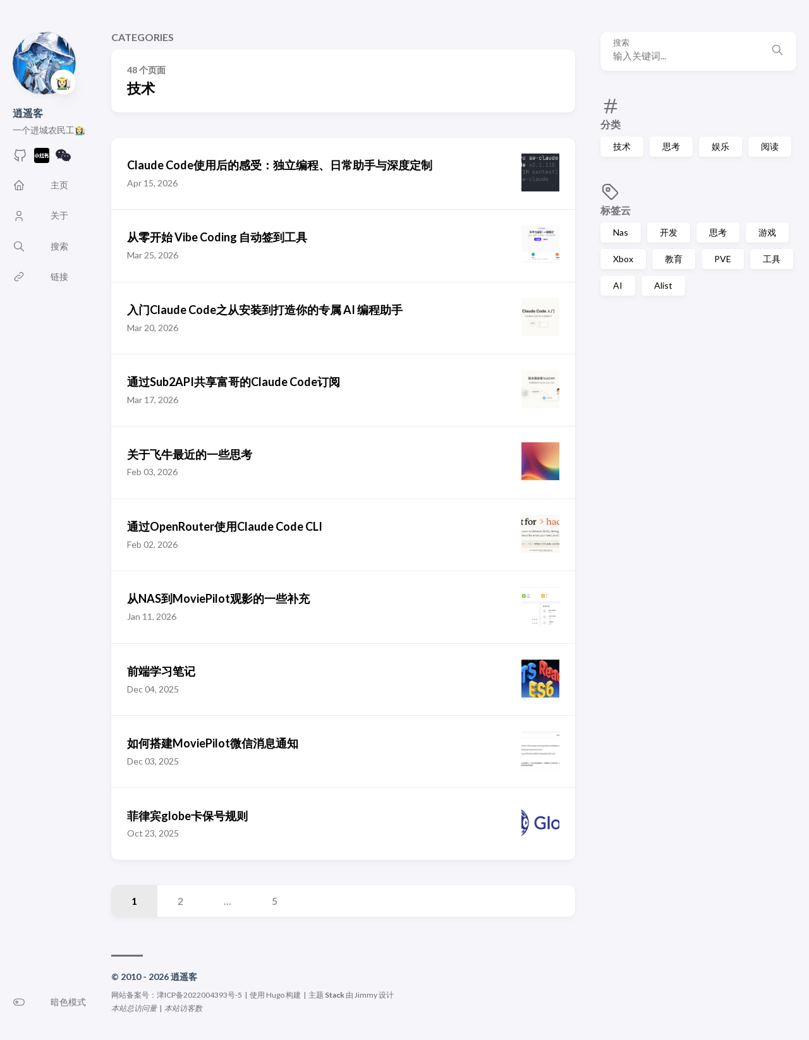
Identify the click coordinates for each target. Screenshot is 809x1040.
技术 (622, 146)
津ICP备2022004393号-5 (199, 995)
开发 (669, 232)
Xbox (623, 258)
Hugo (275, 995)
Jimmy (366, 995)
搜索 (621, 42)
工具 (772, 258)
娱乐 (720, 146)
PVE (722, 258)
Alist (663, 285)
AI (618, 285)
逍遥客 (28, 113)
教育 (674, 258)
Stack (334, 995)
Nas (620, 232)
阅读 (770, 146)
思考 (671, 146)
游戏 (767, 232)
